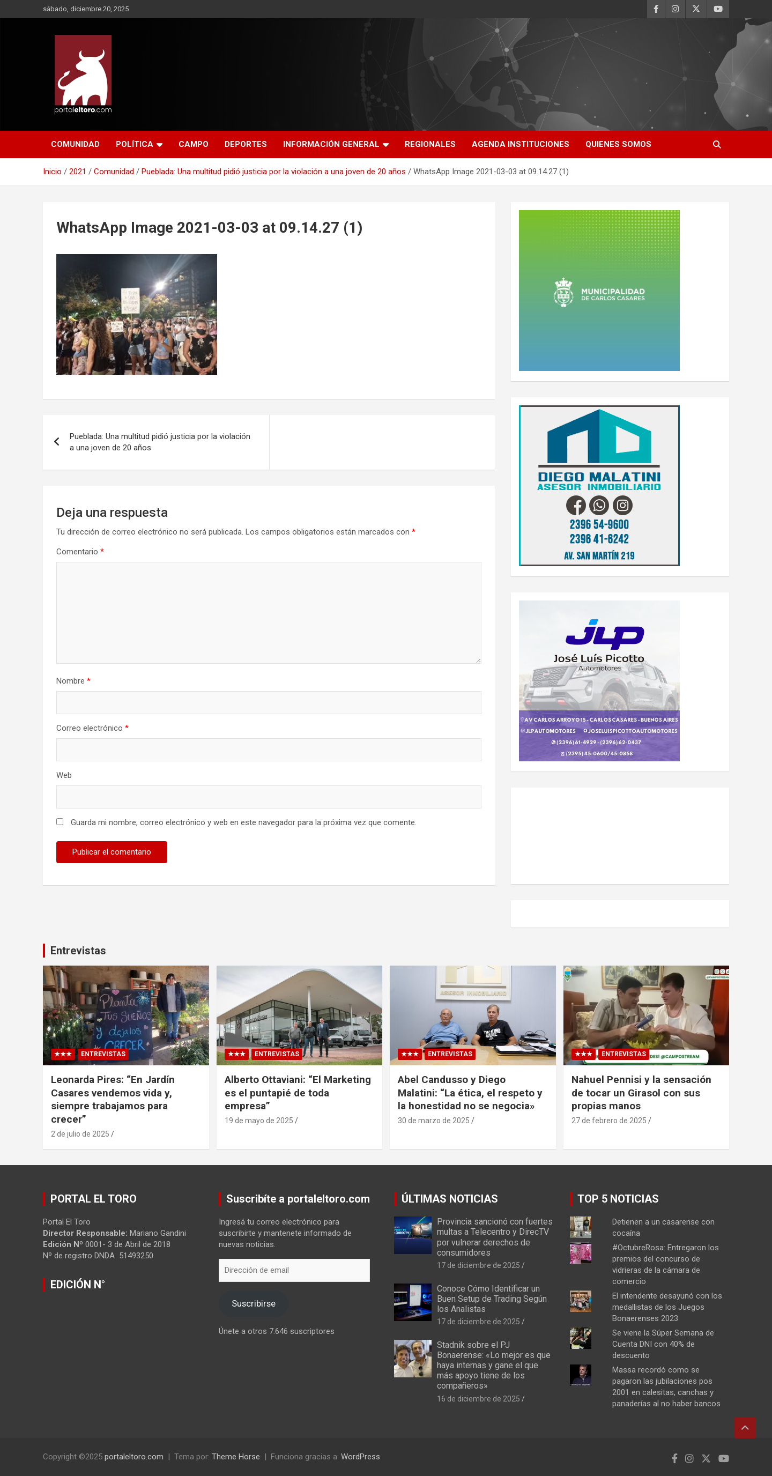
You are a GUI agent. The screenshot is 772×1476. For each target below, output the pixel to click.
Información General (331, 144)
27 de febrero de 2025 (609, 1120)
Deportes (246, 144)
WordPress (360, 1457)
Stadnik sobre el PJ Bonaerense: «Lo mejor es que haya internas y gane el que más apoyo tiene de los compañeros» (494, 1365)
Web (64, 775)
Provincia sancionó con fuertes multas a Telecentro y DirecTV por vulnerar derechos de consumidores (495, 1237)
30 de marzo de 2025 (434, 1120)
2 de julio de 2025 (80, 1134)
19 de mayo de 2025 (259, 1120)
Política (134, 144)
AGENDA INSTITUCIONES (520, 144)
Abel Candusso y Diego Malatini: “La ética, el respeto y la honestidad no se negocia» (470, 1092)
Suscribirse (254, 1303)
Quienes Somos (618, 144)
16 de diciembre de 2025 (478, 1399)
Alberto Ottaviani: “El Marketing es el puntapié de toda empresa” (298, 1092)
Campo (194, 144)
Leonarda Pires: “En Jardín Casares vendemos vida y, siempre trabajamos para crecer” (113, 1099)
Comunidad (75, 144)
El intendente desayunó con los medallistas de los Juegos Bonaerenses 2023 (667, 1307)
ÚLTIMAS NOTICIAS (450, 1198)
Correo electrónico (92, 728)
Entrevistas (78, 950)
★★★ (63, 1054)
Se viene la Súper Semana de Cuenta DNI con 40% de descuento (663, 1344)
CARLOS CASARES (620, 836)
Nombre (73, 681)
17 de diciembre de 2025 (478, 1265)
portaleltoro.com (134, 1457)
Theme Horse (236, 1457)
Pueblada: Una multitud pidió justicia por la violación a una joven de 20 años (160, 442)
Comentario (80, 552)
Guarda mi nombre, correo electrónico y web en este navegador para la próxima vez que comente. (244, 822)
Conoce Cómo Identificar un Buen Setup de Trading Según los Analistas (492, 1299)
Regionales (430, 144)
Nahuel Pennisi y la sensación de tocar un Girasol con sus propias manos (641, 1092)
